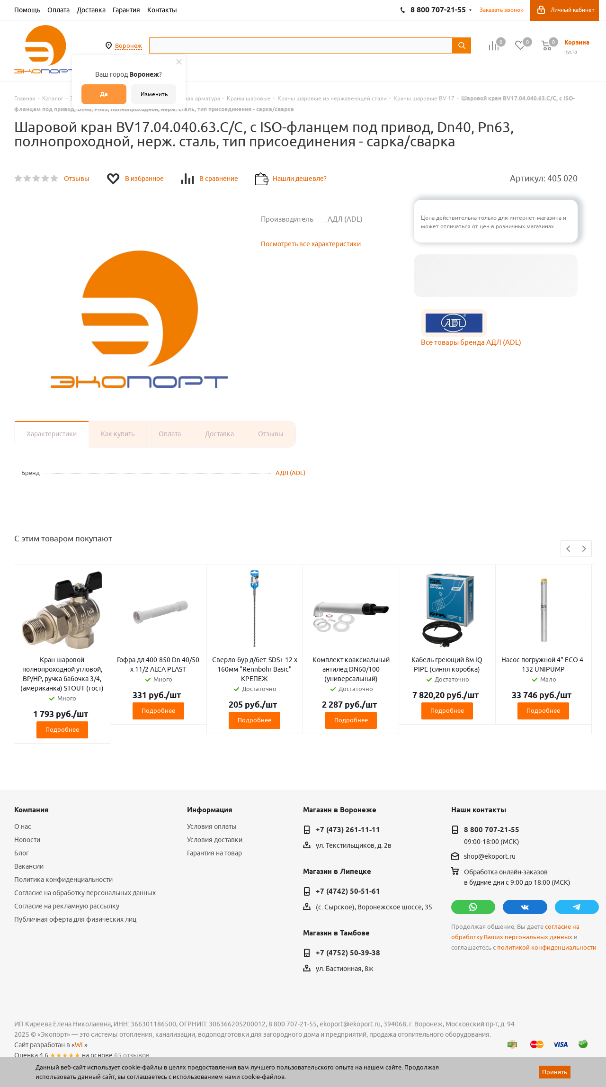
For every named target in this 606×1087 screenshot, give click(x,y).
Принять (554, 1072)
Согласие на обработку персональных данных (85, 893)
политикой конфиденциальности (547, 947)
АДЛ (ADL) (290, 472)
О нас (22, 826)
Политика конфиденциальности (63, 879)
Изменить (154, 94)
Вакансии (29, 866)
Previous (569, 549)
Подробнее (62, 729)
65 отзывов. (132, 1055)
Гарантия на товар (214, 853)
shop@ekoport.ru (490, 857)
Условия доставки (214, 840)
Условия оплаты (212, 826)
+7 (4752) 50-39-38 (348, 953)
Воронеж (128, 45)
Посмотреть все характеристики (311, 244)
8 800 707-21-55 (491, 830)
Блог (21, 853)
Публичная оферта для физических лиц (75, 919)
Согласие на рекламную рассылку (66, 906)
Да (104, 94)
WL (79, 1045)
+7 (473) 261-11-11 (348, 830)
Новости (27, 840)
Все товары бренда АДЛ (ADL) (471, 342)
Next (584, 549)
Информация (209, 810)
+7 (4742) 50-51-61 (348, 891)
